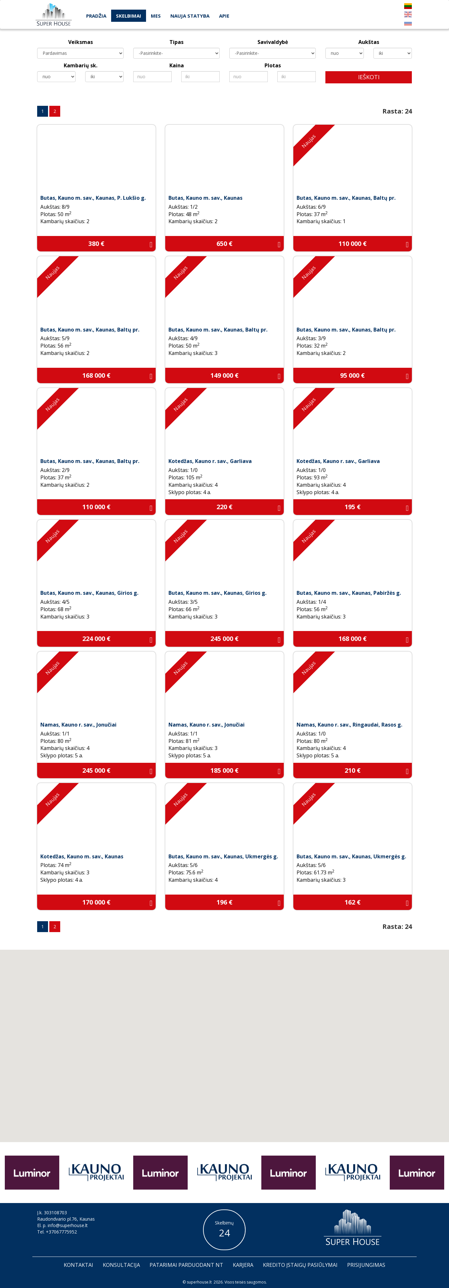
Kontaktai (78, 1264)
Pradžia (96, 16)
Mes (156, 16)
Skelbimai (128, 16)
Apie (224, 16)
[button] (235, 1062)
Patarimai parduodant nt (186, 1264)
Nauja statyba (189, 16)
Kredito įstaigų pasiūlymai (300, 1264)
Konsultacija (121, 1264)
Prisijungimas (366, 1264)
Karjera (243, 1264)
